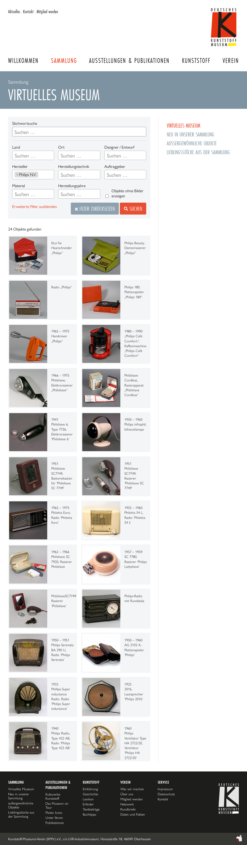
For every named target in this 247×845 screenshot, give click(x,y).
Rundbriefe (128, 809)
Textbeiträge (91, 809)
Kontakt (28, 11)
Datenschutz (166, 794)
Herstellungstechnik (73, 166)
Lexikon (88, 799)
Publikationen (54, 823)
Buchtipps (89, 814)
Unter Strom (54, 818)
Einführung (90, 789)
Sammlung (64, 60)
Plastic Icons (53, 813)
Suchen (133, 209)
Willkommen (23, 60)
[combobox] (33, 155)
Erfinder (88, 804)
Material (18, 185)
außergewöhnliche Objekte (192, 143)
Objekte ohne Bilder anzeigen (127, 193)
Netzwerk (127, 804)
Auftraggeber (114, 166)
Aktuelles (14, 11)
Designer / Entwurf (119, 147)
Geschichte (90, 794)
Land (16, 147)
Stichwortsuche (24, 123)
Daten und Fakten (132, 814)
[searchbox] (33, 156)
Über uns (126, 794)
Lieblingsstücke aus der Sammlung (198, 152)
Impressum (165, 789)
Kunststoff (196, 60)
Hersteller (20, 166)
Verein (231, 60)
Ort (61, 147)
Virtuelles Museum (183, 125)
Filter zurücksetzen (95, 209)
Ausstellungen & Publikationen (129, 60)
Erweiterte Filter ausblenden (34, 206)
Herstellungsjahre (72, 185)
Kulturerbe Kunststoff (52, 796)
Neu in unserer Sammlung (190, 134)
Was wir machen (132, 789)
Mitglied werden (47, 11)
